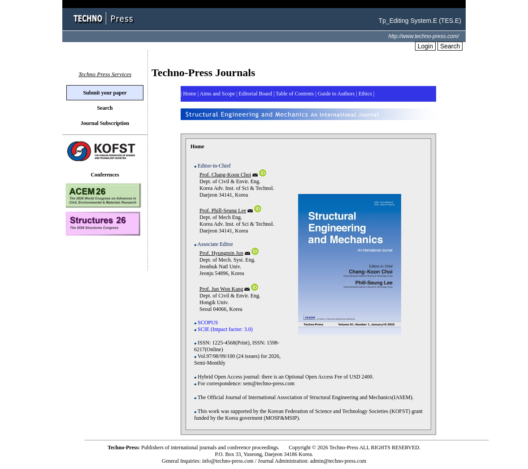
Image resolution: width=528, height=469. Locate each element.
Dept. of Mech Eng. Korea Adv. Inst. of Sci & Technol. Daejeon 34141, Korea (234, 231)
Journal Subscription (105, 123)
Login (425, 46)
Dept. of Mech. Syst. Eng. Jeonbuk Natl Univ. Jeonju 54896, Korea (226, 271)
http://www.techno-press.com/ (424, 36)
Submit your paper (104, 93)
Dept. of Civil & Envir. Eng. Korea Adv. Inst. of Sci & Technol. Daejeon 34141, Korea (234, 193)
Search (450, 46)
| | (365, 93)
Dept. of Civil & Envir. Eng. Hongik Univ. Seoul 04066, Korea (227, 299)
